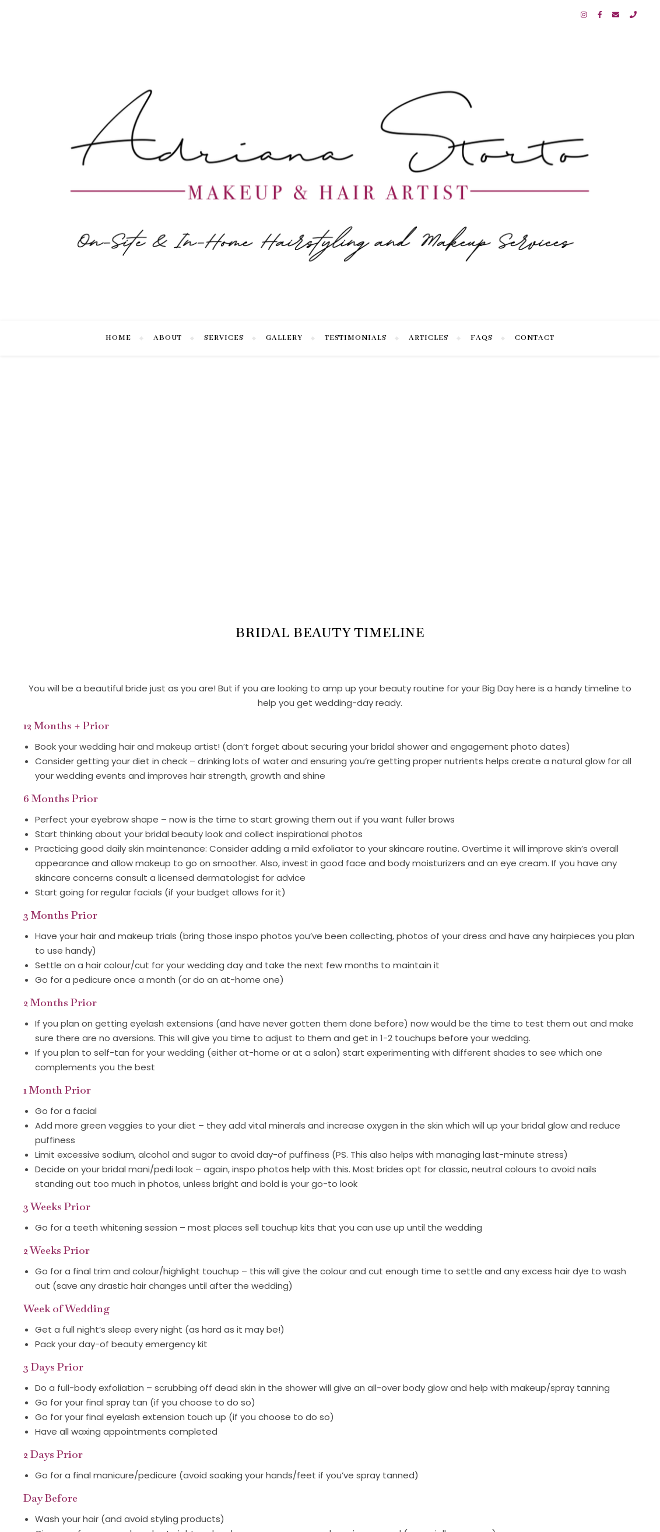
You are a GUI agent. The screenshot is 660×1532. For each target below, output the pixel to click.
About (167, 338)
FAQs (482, 338)
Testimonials (356, 338)
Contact (534, 338)
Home (118, 338)
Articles (428, 338)
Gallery (284, 338)
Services (224, 338)
